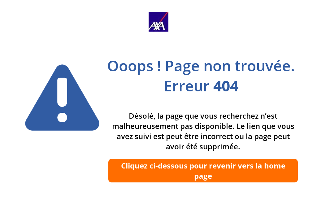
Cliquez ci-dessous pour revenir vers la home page (203, 170)
